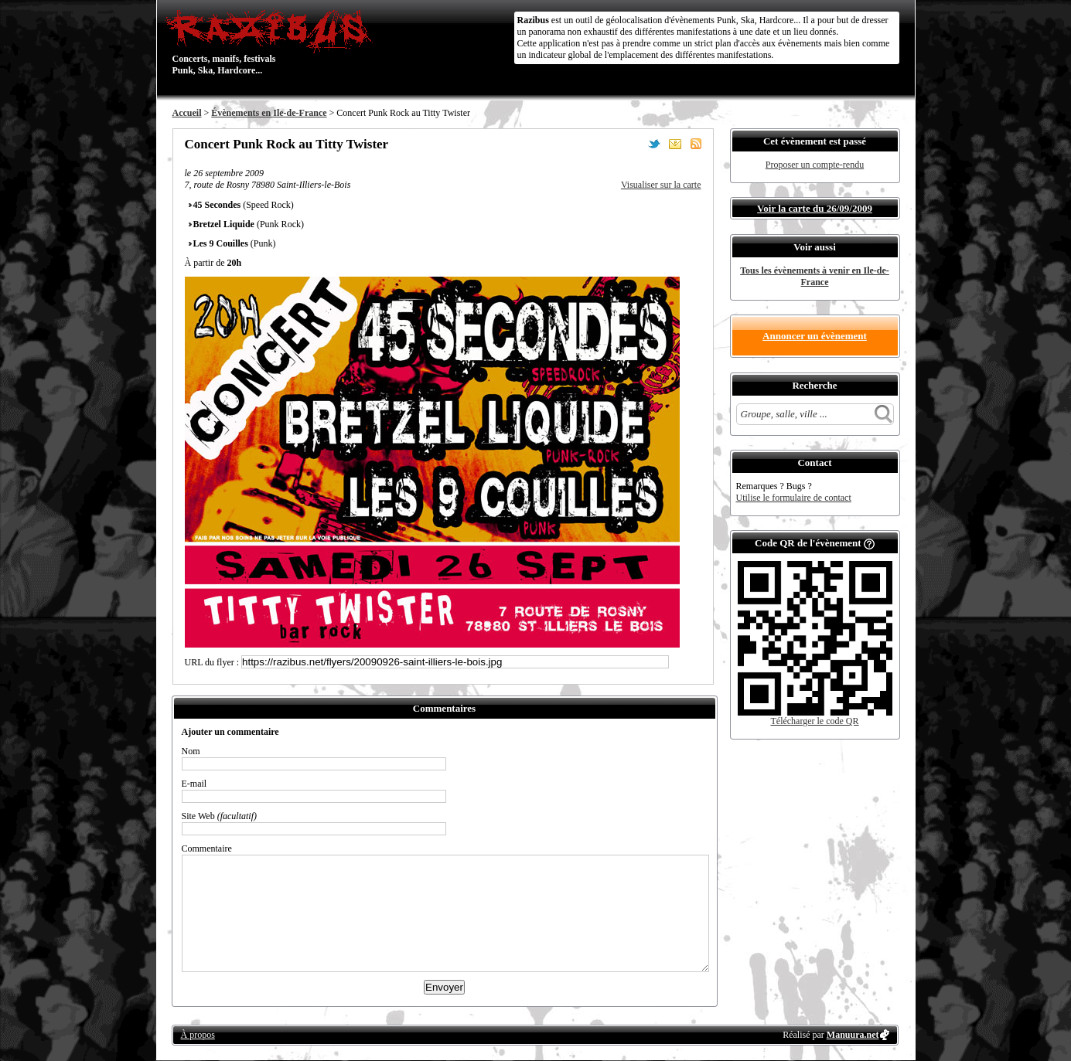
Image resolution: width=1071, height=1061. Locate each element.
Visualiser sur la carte (661, 184)
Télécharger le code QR (814, 721)
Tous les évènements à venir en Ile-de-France (814, 276)
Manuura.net (853, 1034)
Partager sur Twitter (654, 144)
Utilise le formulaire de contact (793, 497)
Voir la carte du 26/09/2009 (814, 208)
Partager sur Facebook (633, 144)
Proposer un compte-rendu (815, 164)
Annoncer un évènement (814, 336)
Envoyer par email (675, 144)
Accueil (187, 112)
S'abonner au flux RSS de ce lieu (696, 144)
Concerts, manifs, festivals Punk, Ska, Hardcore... (272, 42)
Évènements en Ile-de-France (268, 112)
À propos (198, 1034)
